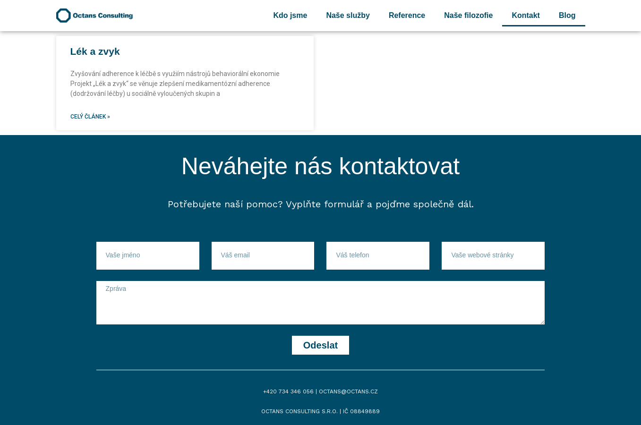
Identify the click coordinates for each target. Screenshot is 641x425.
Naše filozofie (468, 15)
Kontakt (526, 15)
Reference (407, 15)
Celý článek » (90, 116)
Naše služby (347, 15)
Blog (567, 15)
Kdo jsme (290, 15)
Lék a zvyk (95, 51)
